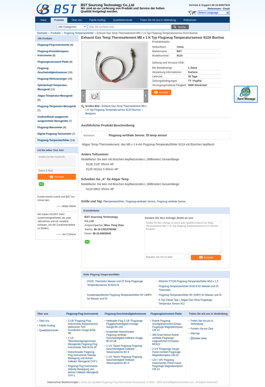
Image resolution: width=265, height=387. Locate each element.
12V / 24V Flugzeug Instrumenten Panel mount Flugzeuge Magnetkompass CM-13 (167, 364)
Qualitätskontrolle (122, 20)
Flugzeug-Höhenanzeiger (52, 78)
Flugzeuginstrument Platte (53, 61)
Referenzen (214, 8)
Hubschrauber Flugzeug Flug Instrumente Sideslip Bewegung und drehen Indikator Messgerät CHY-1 (83, 357)
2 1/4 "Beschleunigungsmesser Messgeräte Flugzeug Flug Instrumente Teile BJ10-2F (82, 343)
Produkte (59, 20)
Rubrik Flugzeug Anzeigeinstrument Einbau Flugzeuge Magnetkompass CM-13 (167, 325)
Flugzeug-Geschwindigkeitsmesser (125, 313)
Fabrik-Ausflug (97, 20)
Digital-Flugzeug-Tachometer (54, 133)
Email (226, 8)
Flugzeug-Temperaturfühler (79, 33)
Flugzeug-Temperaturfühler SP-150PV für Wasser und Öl (190, 295)
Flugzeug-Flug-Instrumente (53, 44)
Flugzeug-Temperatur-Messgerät (56, 106)
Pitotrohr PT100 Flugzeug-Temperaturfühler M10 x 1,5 (188, 281)
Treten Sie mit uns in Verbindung (158, 20)
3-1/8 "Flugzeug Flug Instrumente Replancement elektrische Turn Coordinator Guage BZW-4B (83, 327)
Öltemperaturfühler (113, 201)
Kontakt (57, 176)
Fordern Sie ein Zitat (201, 328)
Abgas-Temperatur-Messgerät (54, 95)
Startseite (42, 33)
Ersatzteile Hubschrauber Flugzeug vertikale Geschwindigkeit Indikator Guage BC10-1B (124, 336)
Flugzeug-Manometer (50, 127)
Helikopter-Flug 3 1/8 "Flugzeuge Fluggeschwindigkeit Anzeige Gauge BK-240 (124, 323)
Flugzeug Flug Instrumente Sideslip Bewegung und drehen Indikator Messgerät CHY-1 (83, 371)
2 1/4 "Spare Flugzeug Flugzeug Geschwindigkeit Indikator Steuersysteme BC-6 (124, 348)
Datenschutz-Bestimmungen (62, 382)
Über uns (77, 20)
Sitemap (195, 333)
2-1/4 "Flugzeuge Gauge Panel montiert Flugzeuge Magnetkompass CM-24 (166, 352)
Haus (43, 20)
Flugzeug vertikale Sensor (171, 201)
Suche (182, 27)
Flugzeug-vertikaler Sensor (140, 201)
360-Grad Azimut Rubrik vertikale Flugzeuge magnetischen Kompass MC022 (165, 339)
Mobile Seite (198, 338)
